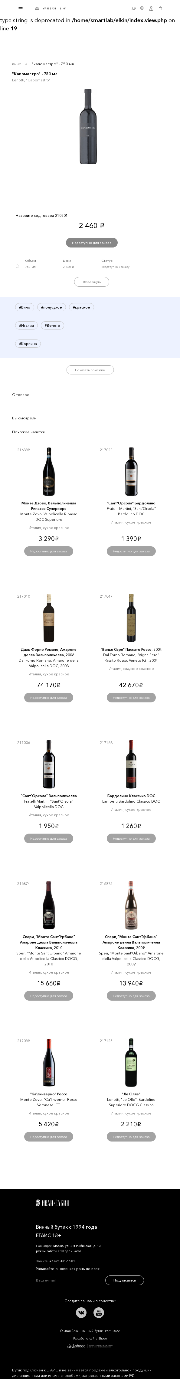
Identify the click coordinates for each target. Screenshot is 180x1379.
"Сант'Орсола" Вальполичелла (49, 796)
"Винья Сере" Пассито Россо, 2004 (131, 649)
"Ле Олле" (131, 1094)
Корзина (160, 8)
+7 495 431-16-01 (62, 1261)
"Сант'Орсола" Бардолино (131, 503)
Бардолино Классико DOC (131, 796)
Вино (16, 63)
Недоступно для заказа (92, 243)
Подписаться (124, 1280)
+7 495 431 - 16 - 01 (55, 8)
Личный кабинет (151, 8)
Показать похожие (90, 370)
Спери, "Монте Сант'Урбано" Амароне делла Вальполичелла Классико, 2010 (48, 942)
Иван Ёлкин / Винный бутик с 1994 (98, 8)
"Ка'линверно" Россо (48, 1094)
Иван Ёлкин (52, 1203)
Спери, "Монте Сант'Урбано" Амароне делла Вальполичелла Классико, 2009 (131, 942)
